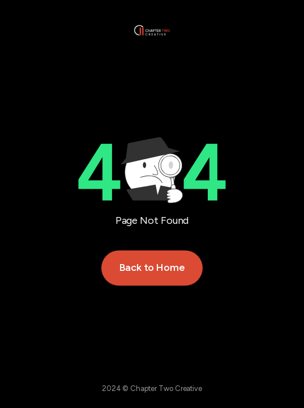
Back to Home (152, 267)
